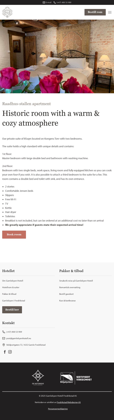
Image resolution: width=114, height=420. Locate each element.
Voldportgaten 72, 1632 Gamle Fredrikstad (23, 344)
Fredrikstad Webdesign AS (69, 402)
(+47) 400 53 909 (12, 331)
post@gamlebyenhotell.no (16, 338)
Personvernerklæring (58, 408)
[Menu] (110, 12)
